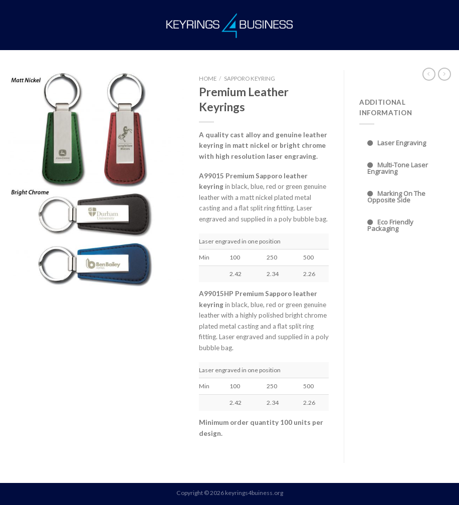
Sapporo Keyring (249, 78)
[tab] (405, 143)
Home (207, 78)
